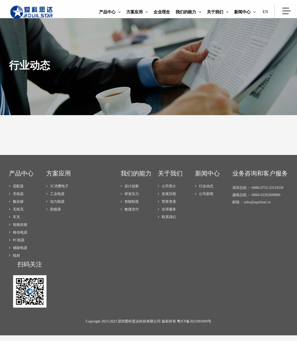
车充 (14, 223)
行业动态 (204, 192)
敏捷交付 (130, 215)
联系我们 (167, 223)
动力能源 (55, 207)
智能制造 (130, 207)
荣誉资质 (167, 207)
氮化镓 (16, 207)
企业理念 (162, 12)
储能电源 (18, 253)
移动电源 (18, 238)
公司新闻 (204, 199)
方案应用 (137, 12)
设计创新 (130, 192)
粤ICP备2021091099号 (194, 327)
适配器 (16, 192)
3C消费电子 (57, 192)
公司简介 (167, 192)
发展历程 (167, 199)
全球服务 (167, 215)
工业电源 (55, 199)
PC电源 (16, 246)
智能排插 (18, 230)
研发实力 (130, 199)
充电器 (16, 199)
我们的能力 (188, 12)
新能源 (53, 215)
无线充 (16, 215)
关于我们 (217, 12)
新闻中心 (245, 12)
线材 (14, 261)
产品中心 (110, 12)
